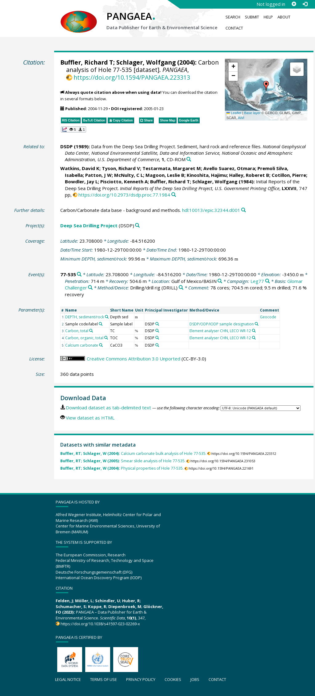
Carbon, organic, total (84, 337)
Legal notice (68, 679)
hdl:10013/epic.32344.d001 (211, 210)
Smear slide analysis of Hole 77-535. (122, 460)
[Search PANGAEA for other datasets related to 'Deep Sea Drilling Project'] (137, 225)
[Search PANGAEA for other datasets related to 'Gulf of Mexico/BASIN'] (219, 281)
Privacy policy (140, 679)
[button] (266, 86)
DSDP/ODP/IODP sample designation (221, 324)
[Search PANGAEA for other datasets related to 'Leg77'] (267, 281)
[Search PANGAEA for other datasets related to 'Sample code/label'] (100, 324)
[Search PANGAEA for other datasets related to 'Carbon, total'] (91, 330)
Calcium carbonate (81, 345)
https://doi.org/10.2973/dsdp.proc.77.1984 (124, 195)
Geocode (268, 317)
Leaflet (233, 113)
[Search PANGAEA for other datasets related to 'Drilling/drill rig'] (181, 287)
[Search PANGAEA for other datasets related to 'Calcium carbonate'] (101, 345)
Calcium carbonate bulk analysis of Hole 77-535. (133, 453)
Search (232, 17)
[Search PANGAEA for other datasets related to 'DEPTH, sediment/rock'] (107, 317)
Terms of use (103, 679)
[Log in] (304, 4)
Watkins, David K (79, 168)
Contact (234, 28)
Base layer (252, 113)
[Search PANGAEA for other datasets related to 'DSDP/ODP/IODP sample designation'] (256, 324)
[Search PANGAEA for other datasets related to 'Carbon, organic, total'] (106, 338)
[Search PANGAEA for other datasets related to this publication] (188, 159)
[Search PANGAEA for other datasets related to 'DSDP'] (157, 324)
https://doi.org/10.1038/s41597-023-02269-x (100, 623)
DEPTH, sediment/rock (84, 317)
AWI (241, 118)
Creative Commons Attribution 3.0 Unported (133, 359)
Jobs (194, 679)
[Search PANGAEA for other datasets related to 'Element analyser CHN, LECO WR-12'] (254, 330)
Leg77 (257, 281)
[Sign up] (293, 4)
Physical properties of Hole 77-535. (122, 468)
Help (268, 17)
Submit (252, 17)
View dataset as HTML (90, 418)
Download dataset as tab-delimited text (108, 407)
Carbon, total (76, 330)
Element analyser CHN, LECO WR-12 (220, 330)
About (283, 17)
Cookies (173, 679)
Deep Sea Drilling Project (89, 225)
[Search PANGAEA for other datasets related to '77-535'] (79, 274)
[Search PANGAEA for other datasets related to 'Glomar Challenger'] (90, 287)
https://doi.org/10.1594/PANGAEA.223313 (132, 77)
